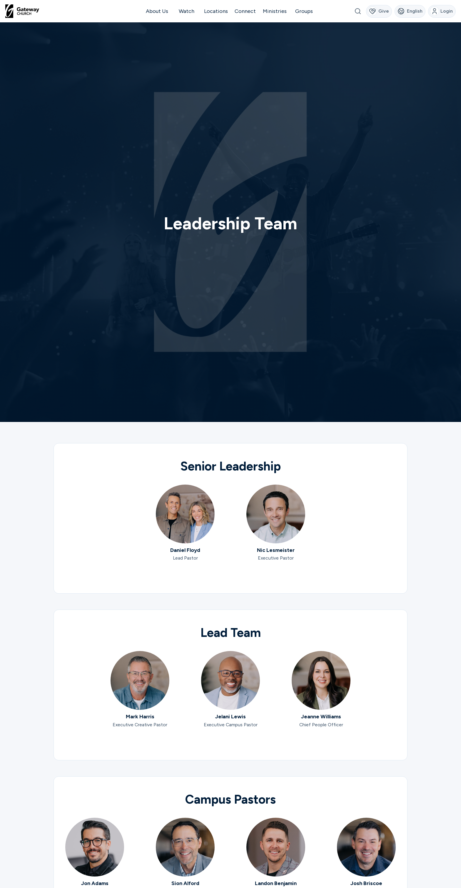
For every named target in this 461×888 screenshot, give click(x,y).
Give (378, 11)
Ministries (275, 11)
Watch (186, 11)
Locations (216, 11)
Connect (245, 11)
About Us (157, 11)
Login (441, 11)
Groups (304, 11)
